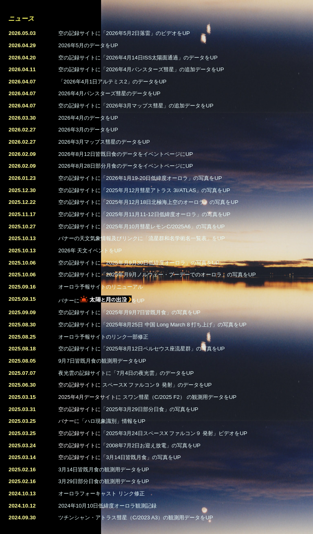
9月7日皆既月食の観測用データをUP (102, 361)
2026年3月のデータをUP (88, 130)
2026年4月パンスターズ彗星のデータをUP (109, 93)
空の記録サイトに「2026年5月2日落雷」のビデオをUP (124, 33)
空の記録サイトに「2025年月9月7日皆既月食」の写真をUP (129, 312)
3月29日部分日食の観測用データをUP (103, 481)
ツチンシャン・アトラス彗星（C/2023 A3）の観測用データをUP (135, 517)
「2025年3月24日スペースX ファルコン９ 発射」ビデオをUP (174, 433)
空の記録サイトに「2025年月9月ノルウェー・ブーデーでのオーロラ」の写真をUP (157, 274)
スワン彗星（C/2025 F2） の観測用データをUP (179, 397)
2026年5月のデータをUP (88, 45)
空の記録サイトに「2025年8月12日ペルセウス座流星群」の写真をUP (141, 349)
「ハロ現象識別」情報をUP (112, 421)
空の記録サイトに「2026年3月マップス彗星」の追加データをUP (136, 106)
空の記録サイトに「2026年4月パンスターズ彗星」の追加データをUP (141, 69)
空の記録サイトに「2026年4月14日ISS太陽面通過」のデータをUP (138, 58)
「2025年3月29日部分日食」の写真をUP (149, 409)
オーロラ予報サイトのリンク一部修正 (103, 337)
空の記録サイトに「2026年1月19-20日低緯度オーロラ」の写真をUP (140, 178)
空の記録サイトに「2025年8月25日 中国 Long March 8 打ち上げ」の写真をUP (152, 325)
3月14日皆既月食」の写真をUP (143, 457)
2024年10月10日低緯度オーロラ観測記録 (107, 506)
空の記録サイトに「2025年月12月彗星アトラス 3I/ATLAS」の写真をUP (144, 190)
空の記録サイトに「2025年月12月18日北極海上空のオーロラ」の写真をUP (148, 202)
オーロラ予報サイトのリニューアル (100, 287)
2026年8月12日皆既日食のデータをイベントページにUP (125, 154)
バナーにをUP (101, 301)
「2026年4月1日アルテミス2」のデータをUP (112, 82)
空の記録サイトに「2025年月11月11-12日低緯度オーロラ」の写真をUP (144, 214)
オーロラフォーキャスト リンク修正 (101, 493)
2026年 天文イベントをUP (90, 250)
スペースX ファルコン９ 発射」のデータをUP (157, 385)
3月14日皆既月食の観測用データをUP (103, 469)
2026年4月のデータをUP (88, 118)
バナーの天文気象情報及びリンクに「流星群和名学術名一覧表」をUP (141, 238)
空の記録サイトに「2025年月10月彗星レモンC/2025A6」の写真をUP (141, 226)
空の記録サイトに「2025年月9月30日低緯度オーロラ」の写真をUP (138, 263)
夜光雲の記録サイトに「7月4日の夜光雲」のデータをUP (126, 373)
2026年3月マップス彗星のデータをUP (104, 142)
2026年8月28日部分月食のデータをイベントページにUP (125, 166)
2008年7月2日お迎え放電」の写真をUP (153, 445)
